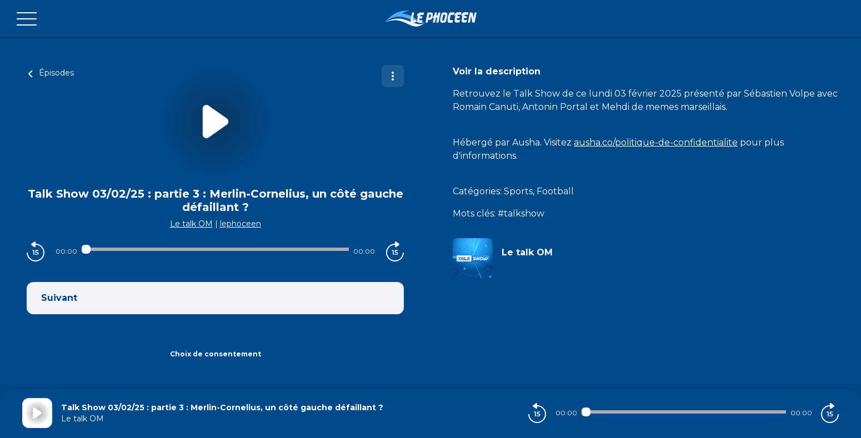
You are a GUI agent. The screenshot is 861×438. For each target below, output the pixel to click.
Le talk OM (191, 224)
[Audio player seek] (215, 249)
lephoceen (240, 224)
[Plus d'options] (393, 76)
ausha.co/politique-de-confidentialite (656, 142)
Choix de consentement (215, 354)
